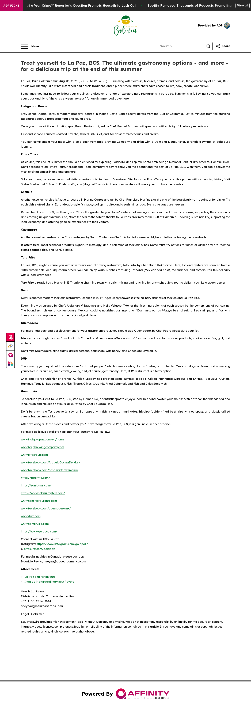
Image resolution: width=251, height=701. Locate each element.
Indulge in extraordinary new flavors (49, 581)
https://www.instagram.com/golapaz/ (62, 544)
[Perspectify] (10, 346)
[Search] (180, 46)
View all (242, 5)
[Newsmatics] (10, 363)
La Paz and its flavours (39, 576)
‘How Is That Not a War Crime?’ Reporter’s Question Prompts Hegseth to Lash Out (73, 5)
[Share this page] (222, 46)
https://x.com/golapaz (39, 549)
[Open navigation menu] (30, 46)
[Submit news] (10, 337)
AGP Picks (11, 5)
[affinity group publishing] (10, 354)
